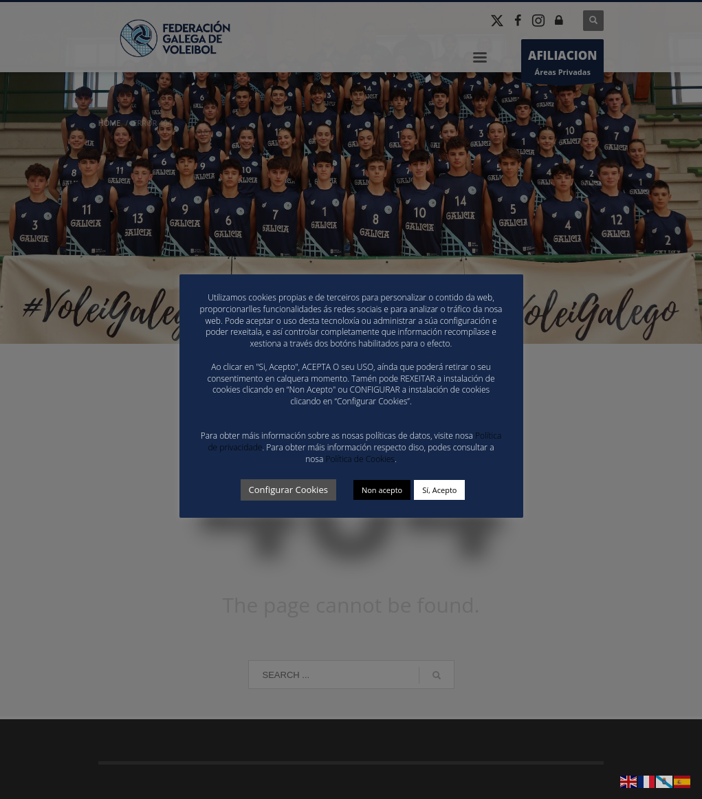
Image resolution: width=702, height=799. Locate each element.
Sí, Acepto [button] (439, 490)
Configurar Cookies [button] (288, 489)
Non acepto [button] (382, 490)
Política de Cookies (359, 459)
